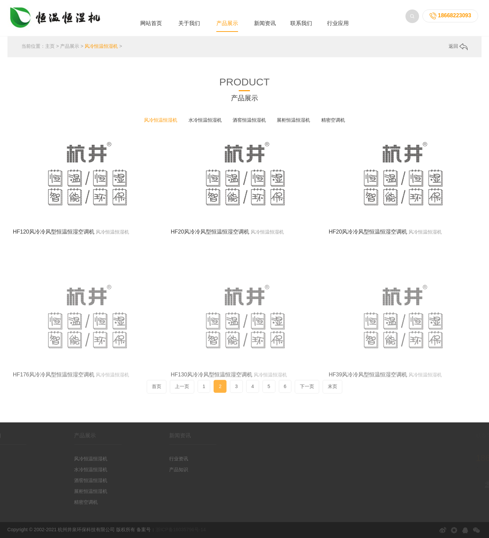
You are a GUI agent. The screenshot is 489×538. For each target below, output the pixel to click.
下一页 (307, 391)
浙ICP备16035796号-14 (181, 529)
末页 (332, 391)
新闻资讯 (265, 23)
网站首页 (151, 23)
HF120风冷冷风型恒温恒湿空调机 (53, 232)
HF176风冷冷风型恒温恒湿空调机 (53, 402)
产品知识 (162, 469)
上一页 (182, 391)
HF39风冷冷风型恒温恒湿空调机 (368, 402)
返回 (458, 46)
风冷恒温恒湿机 (101, 46)
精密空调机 (333, 120)
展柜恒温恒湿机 (293, 120)
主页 (50, 46)
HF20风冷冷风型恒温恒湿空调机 (210, 232)
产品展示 (227, 23)
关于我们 (189, 23)
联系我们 (301, 23)
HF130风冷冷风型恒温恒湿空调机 (211, 402)
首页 (156, 391)
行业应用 (338, 23)
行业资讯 (162, 458)
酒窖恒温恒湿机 (249, 120)
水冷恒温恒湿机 (205, 120)
